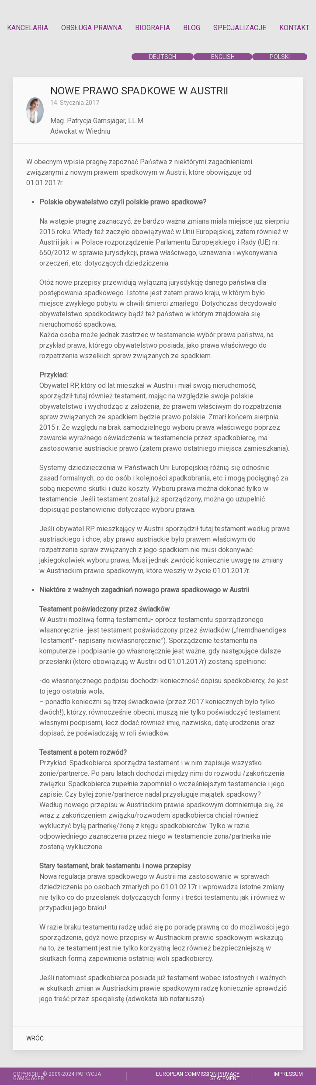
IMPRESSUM (288, 1074)
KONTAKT (294, 28)
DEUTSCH (162, 56)
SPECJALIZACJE (239, 28)
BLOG (191, 28)
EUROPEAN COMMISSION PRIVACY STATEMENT (198, 1076)
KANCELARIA (27, 28)
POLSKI (280, 56)
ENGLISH (223, 56)
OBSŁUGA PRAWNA (91, 28)
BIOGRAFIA (152, 28)
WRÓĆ (35, 1038)
